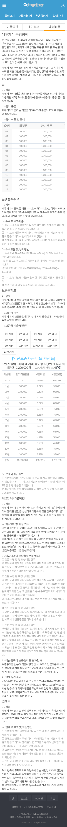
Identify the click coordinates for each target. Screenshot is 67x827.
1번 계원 (9, 334)
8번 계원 (52, 339)
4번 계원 (52, 334)
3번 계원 (38, 334)
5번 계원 (9, 339)
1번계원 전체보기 (47, 367)
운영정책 (54, 26)
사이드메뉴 (4, 5)
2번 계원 (23, 334)
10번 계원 (23, 345)
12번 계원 (52, 345)
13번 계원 (9, 351)
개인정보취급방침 (33, 806)
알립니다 (58, 15)
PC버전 (38, 798)
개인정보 (33, 26)
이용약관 (12, 26)
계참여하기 (25, 15)
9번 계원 (9, 345)
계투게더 (33, 5)
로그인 (63, 5)
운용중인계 (41, 15)
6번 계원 (23, 339)
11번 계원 (38, 345)
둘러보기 (9, 15)
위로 (52, 798)
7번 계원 (38, 339)
